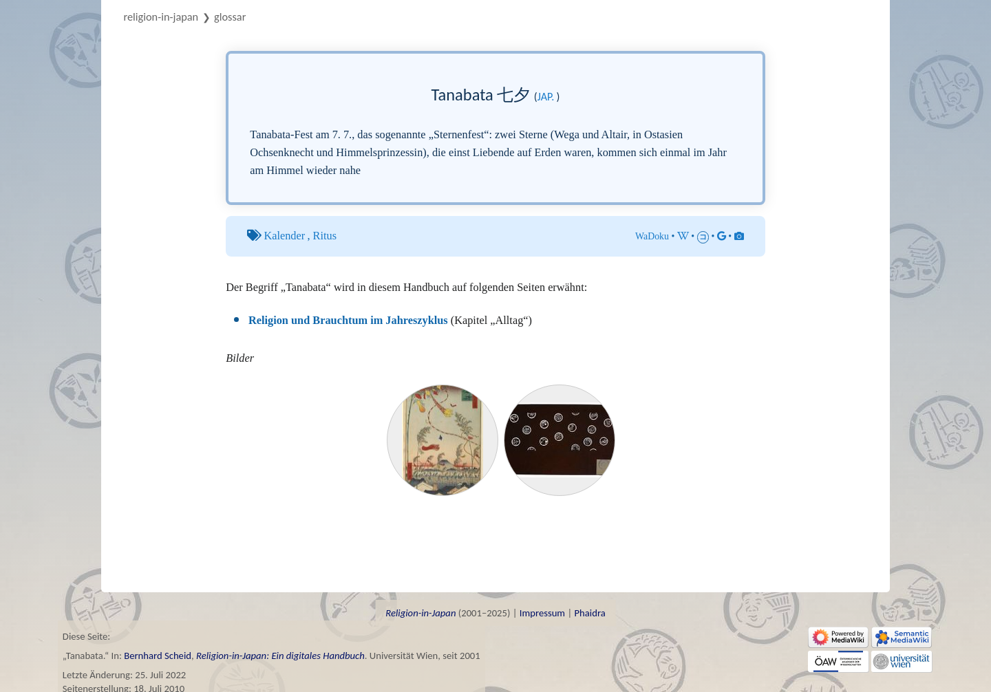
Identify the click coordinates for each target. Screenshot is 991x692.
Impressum (542, 613)
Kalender (284, 235)
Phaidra (589, 613)
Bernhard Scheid (157, 655)
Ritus (325, 235)
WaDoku (652, 236)
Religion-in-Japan (161, 16)
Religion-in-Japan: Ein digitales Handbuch (280, 655)
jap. (546, 96)
